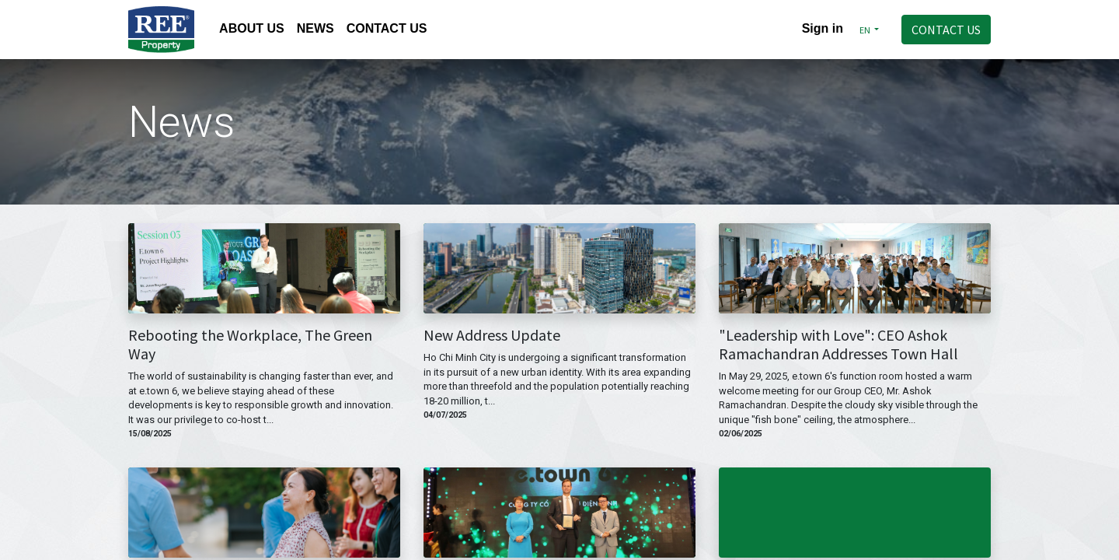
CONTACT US (946, 29)
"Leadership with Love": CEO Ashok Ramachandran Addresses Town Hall (838, 344)
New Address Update (492, 335)
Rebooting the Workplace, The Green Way (250, 344)
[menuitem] (252, 30)
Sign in (822, 28)
